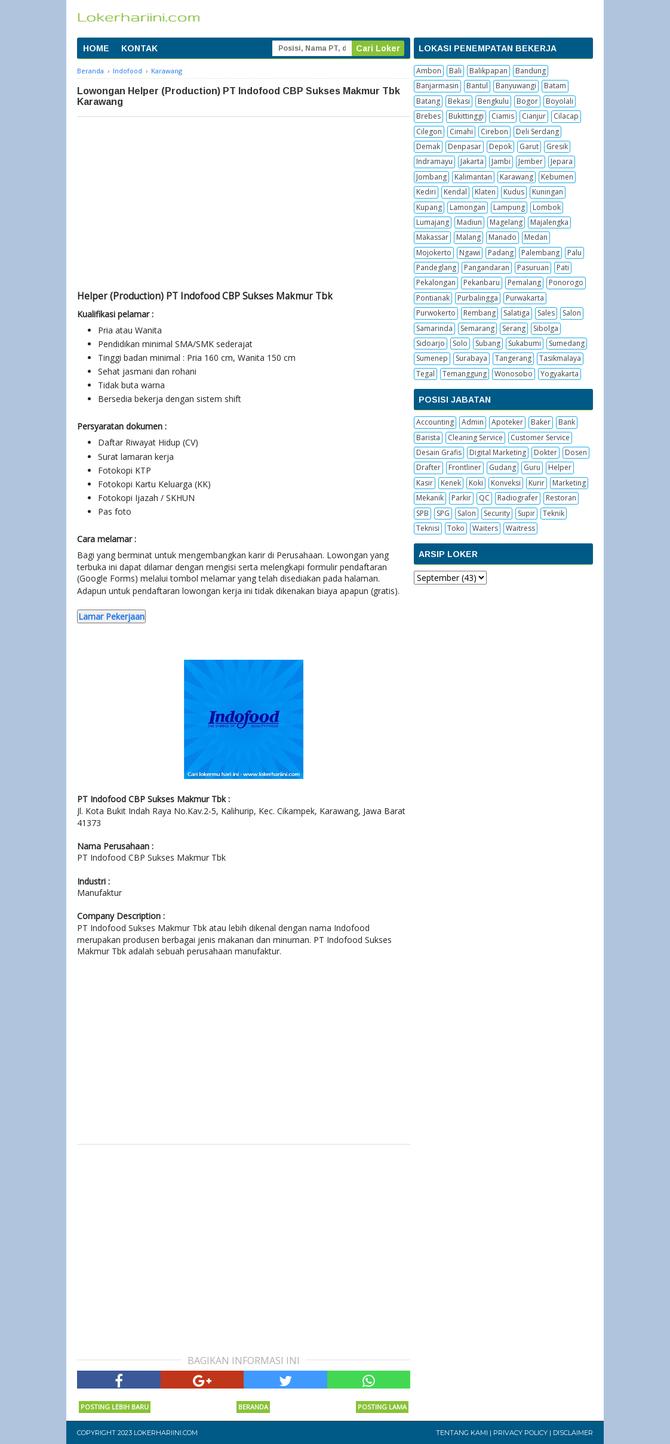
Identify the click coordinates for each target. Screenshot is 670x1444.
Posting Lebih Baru (115, 1406)
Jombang (431, 177)
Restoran (561, 498)
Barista (428, 437)
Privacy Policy (520, 1432)
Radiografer (517, 498)
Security (497, 513)
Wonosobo (513, 374)
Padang (501, 253)
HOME (96, 48)
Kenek (451, 483)
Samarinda (434, 328)
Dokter (545, 452)
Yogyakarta (559, 374)
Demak (428, 146)
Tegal (425, 374)
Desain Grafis (439, 452)
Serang (513, 328)
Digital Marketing (497, 452)
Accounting (435, 422)
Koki (476, 483)
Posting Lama (382, 1406)
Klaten (485, 192)
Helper (559, 467)
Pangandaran (486, 267)
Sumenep (432, 358)
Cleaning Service (475, 437)
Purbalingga (477, 298)
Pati (563, 267)
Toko (456, 528)
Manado (502, 237)
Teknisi (428, 528)
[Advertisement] (243, 206)
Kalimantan (473, 177)
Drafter (428, 467)
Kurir (536, 483)
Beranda (253, 1406)
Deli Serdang (537, 131)
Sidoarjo (430, 343)
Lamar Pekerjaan (111, 616)
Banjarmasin (437, 86)
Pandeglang (436, 267)
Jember (530, 161)
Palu (574, 253)
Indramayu (434, 161)
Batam (555, 86)
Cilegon (429, 131)
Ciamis (502, 116)
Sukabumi (524, 343)
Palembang (540, 253)
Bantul (477, 86)
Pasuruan (533, 267)
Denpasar (464, 146)
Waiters (485, 528)
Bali (455, 71)
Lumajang (432, 222)
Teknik (553, 513)
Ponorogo (566, 282)
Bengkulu (493, 101)
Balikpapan (488, 71)
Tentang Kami (462, 1432)
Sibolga (545, 328)
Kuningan (547, 192)
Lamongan (467, 207)
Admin (473, 422)
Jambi (501, 161)
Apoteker (507, 422)
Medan (536, 237)
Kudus (513, 192)
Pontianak (433, 298)
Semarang (477, 328)
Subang (487, 343)
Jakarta (472, 161)
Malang (468, 237)
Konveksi (506, 483)
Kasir (424, 483)
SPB (422, 513)
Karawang (516, 177)
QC (484, 498)
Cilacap (566, 116)
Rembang (479, 313)
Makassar (432, 237)
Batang (428, 101)
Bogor (527, 101)
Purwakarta (525, 298)
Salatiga (516, 313)
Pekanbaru (481, 282)
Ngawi (469, 253)
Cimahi (461, 131)
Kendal (455, 192)
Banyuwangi (516, 86)
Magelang (506, 222)
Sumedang (567, 343)
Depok (500, 146)
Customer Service (540, 437)
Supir (526, 513)
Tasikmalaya (560, 358)
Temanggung (464, 374)
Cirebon (494, 131)
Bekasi (459, 101)
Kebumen (557, 177)
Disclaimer (573, 1432)
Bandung (530, 71)
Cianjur (534, 116)
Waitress (520, 528)
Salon (572, 313)
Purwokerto (436, 313)
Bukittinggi (466, 116)
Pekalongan (436, 282)
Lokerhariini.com (166, 1432)
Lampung (509, 207)
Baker (541, 422)
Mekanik (430, 498)
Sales (546, 313)
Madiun (469, 222)
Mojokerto (433, 253)
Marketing (569, 483)
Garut (529, 146)
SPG (443, 513)
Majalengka (549, 222)
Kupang (429, 207)
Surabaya (471, 358)
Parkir (461, 498)
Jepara (562, 161)
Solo (460, 343)
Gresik (557, 146)
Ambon (428, 71)
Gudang (502, 467)
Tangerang (513, 358)
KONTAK (139, 48)
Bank (566, 422)
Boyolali (559, 101)
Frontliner (464, 467)
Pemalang (524, 282)
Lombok (547, 207)
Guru (532, 467)
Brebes (428, 116)
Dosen (576, 452)
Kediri (426, 192)
